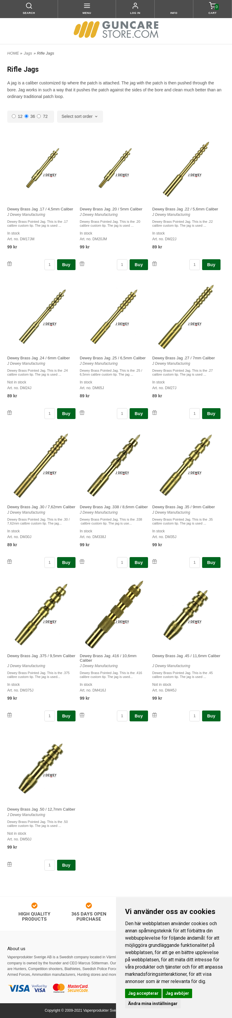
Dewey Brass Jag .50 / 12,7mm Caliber (41, 809)
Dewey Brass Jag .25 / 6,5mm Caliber (113, 358)
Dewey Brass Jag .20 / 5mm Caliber (111, 209)
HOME (13, 53)
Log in (135, 12)
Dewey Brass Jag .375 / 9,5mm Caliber (41, 656)
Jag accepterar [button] (143, 993)
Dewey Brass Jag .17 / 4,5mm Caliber (40, 209)
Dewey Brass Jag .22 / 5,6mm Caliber (185, 209)
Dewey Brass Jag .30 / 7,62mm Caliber (41, 507)
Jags (28, 53)
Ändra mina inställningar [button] (153, 1003)
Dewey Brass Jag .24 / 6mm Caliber (38, 358)
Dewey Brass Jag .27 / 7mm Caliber (183, 358)
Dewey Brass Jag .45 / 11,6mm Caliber (186, 656)
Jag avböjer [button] (177, 993)
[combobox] (80, 116)
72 (42, 116)
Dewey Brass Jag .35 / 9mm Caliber (183, 507)
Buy (66, 264)
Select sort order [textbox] (77, 116)
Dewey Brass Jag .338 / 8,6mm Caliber (114, 507)
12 (17, 116)
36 (29, 116)
